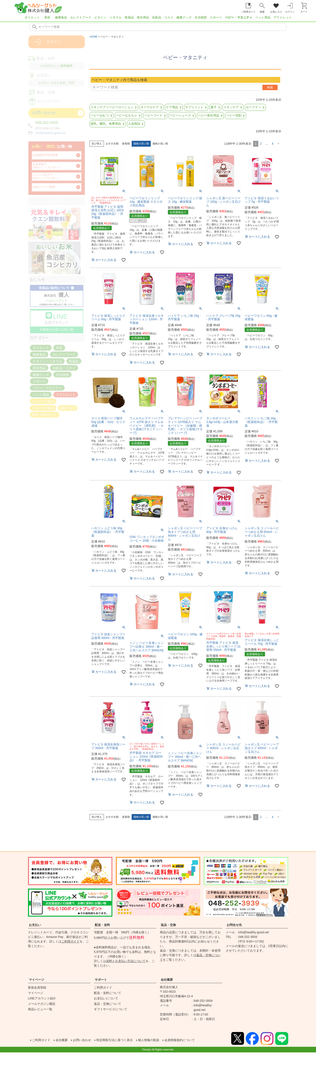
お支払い (35, 925)
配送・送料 (102, 925)
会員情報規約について (196, 1040)
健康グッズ (184, 17)
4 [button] (272, 143)
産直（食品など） (45, 414)
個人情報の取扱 (161, 1040)
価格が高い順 (160, 143)
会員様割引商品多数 (45, 155)
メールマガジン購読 (41, 1003)
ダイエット (32, 17)
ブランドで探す (43, 408)
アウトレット (282, 17)
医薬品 (129, 17)
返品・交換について (107, 1003)
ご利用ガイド (70, 941)
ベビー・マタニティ (238, 17)
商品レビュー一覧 (40, 1009)
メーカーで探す (43, 401)
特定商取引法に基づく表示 (123, 1040)
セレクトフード (80, 17)
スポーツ (216, 17)
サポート (101, 979)
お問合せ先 (234, 925)
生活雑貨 (201, 17)
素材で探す (67, 408)
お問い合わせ (87, 1040)
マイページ (36, 979)
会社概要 (167, 979)
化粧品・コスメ (162, 17)
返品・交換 (168, 925)
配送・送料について (107, 993)
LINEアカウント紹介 (42, 998)
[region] (158, 18)
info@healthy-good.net (50, 133)
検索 (270, 87)
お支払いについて (106, 998)
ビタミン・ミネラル (108, 17)
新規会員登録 (37, 987)
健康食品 (61, 17)
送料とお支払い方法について (126, 961)
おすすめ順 (112, 143)
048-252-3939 (46, 123)
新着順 (126, 143)
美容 (47, 17)
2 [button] (261, 143)
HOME (94, 36)
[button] (278, 144)
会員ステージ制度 (44, 187)
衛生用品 (143, 17)
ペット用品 (262, 17)
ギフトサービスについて (110, 1009)
